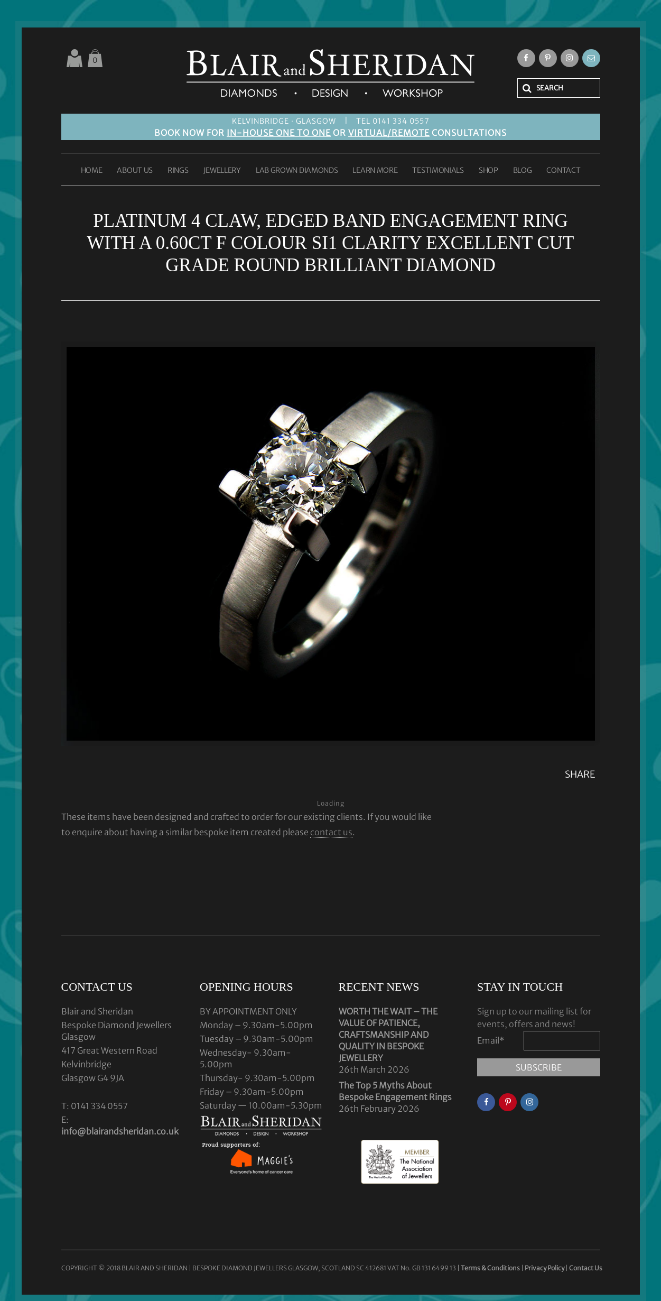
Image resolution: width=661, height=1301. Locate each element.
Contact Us (585, 1268)
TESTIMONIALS (437, 171)
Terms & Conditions (491, 1268)
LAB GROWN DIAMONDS (297, 171)
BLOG (522, 171)
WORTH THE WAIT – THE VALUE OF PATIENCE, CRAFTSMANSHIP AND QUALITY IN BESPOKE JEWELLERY (388, 1034)
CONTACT (563, 171)
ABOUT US (135, 171)
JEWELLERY (222, 171)
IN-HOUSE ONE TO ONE (279, 132)
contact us (331, 832)
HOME (92, 171)
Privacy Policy (544, 1268)
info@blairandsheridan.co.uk (120, 1131)
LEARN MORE (374, 171)
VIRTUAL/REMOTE (389, 132)
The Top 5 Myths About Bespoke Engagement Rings (395, 1091)
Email (491, 1040)
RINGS (178, 171)
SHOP (488, 171)
